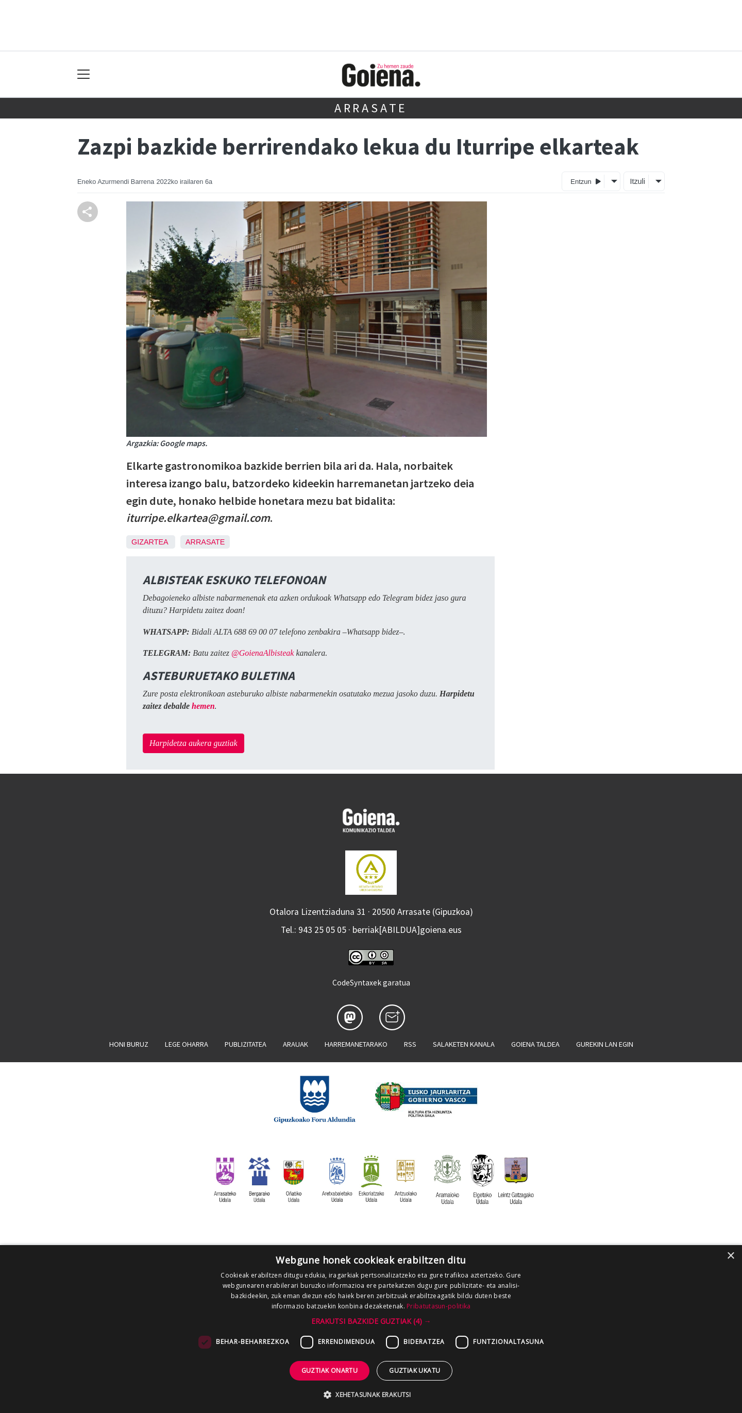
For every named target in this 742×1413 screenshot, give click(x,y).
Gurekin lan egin (604, 1044)
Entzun (585, 181)
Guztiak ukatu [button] (414, 1370)
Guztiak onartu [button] (329, 1370)
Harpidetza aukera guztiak (193, 743)
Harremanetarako (356, 1044)
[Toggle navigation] (84, 74)
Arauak (295, 1044)
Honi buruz (128, 1044)
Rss (410, 1044)
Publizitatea (245, 1044)
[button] (371, 1321)
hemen (203, 706)
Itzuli (637, 181)
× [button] (730, 1256)
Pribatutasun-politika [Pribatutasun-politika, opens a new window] (438, 1306)
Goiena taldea (535, 1044)
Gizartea (149, 542)
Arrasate (371, 108)
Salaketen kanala (464, 1044)
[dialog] (371, 1329)
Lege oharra (186, 1044)
